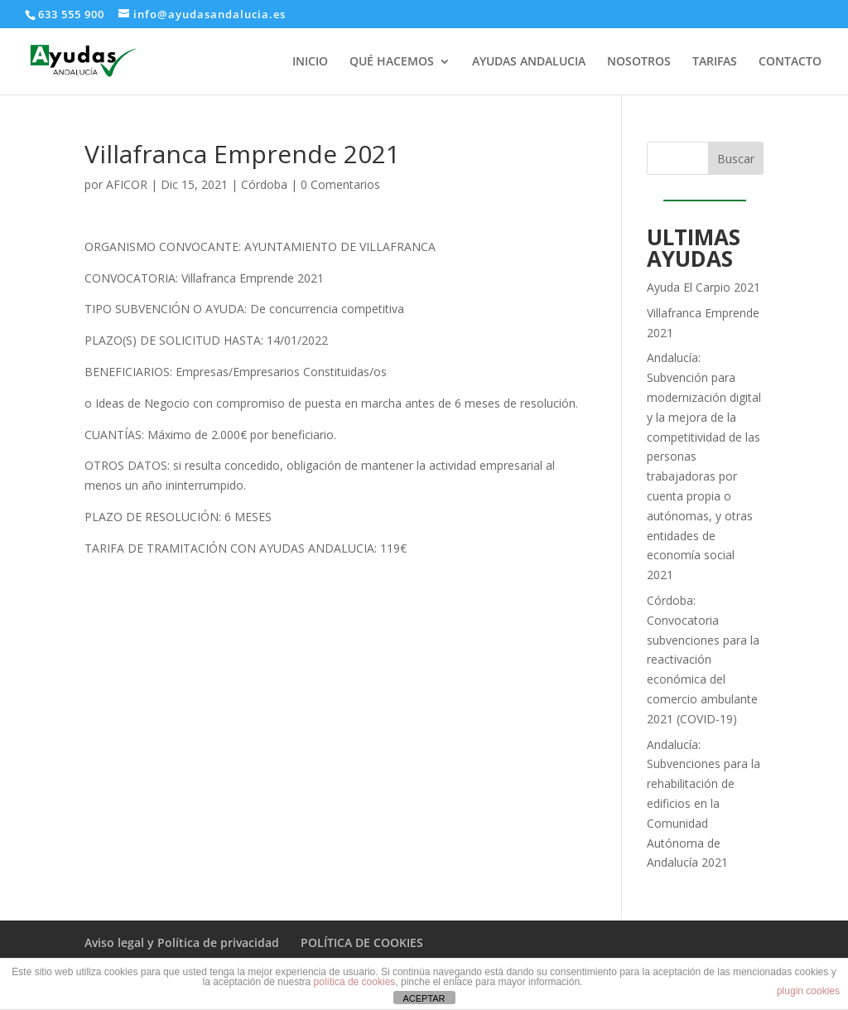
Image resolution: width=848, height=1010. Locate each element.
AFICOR (126, 184)
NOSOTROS (639, 62)
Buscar (735, 159)
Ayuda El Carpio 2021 (703, 287)
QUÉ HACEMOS (391, 62)
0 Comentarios (340, 184)
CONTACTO (790, 62)
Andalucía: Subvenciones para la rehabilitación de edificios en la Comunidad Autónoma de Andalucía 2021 (703, 804)
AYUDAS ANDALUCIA (528, 62)
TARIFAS (714, 62)
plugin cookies (808, 991)
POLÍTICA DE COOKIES (362, 942)
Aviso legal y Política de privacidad (181, 942)
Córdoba (264, 184)
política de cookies (355, 982)
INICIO (310, 62)
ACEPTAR (423, 998)
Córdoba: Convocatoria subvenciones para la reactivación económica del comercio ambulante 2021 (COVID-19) (703, 659)
